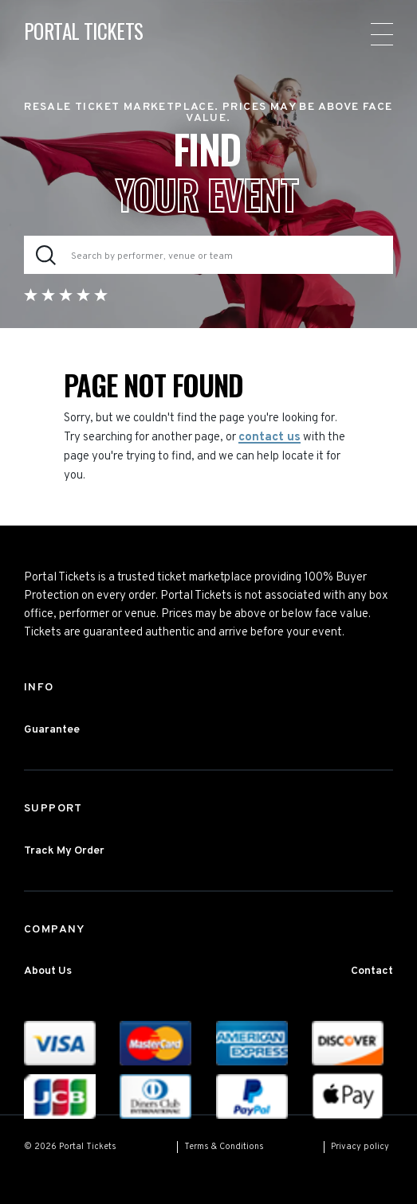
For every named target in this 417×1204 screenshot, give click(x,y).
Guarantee (52, 730)
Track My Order (64, 851)
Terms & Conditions (224, 1146)
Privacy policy (360, 1146)
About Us (48, 971)
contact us (269, 438)
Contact (372, 971)
